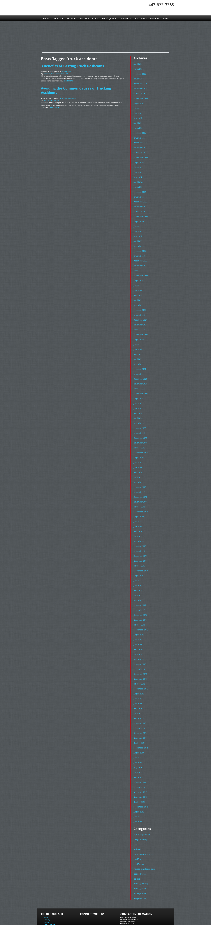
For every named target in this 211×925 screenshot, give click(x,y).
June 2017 (137, 571)
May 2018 (137, 518)
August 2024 (138, 159)
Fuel (135, 823)
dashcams (47, 73)
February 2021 (139, 360)
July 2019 (136, 451)
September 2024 (139, 155)
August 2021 (138, 332)
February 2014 (139, 762)
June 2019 (137, 456)
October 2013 (138, 781)
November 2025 (139, 88)
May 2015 (137, 690)
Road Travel (138, 837)
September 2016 (139, 614)
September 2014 (139, 729)
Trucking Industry (140, 861)
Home (46, 18)
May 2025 (137, 116)
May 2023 (137, 231)
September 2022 (139, 269)
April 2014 (137, 753)
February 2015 (139, 705)
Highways (137, 828)
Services (71, 18)
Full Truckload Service (139, 917)
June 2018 (137, 513)
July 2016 (136, 624)
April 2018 (137, 523)
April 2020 (137, 408)
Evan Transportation (141, 813)
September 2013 (139, 786)
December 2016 (139, 600)
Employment (108, 18)
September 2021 (139, 327)
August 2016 (138, 619)
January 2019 (138, 480)
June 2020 (137, 399)
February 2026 (139, 73)
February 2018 (139, 533)
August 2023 (138, 217)
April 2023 (137, 236)
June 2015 (137, 686)
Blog (164, 18)
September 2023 (139, 212)
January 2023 (138, 250)
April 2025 (137, 121)
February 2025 (139, 131)
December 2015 (139, 657)
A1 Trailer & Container (146, 18)
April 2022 (137, 293)
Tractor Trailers (139, 852)
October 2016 (138, 609)
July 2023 (136, 222)
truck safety (64, 73)
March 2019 (138, 470)
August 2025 (138, 102)
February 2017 (139, 590)
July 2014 (136, 738)
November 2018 (139, 490)
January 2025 (138, 136)
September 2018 (139, 499)
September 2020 (139, 384)
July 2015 (136, 681)
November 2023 (139, 203)
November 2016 (139, 604)
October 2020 (138, 380)
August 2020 (138, 389)
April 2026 (137, 64)
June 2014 (137, 743)
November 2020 (139, 375)
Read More (68, 80)
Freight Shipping (139, 818)
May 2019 (137, 461)
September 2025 (139, 97)
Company (58, 18)
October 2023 (138, 207)
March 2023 (138, 241)
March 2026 (138, 68)
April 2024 (137, 179)
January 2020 (138, 423)
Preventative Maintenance (68, 93)
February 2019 (139, 475)
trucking (56, 95)
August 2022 (138, 274)
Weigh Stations (139, 876)
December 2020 (139, 370)
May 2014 (137, 748)
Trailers (136, 857)
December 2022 (139, 255)
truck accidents (56, 73)
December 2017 (139, 542)
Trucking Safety (66, 71)
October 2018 (138, 494)
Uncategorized (139, 871)
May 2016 (137, 633)
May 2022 (137, 289)
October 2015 (138, 667)
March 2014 (138, 758)
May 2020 (137, 403)
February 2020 (139, 418)
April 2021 (137, 351)
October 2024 (138, 150)
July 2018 (136, 509)
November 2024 (139, 145)
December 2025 (139, 83)
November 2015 (139, 662)
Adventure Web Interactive (136, 923)
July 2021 (136, 336)
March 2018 (138, 528)
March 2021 (138, 356)
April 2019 (137, 466)
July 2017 (136, 566)
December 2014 (139, 714)
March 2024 (138, 183)
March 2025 (138, 126)
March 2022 (138, 298)
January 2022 (138, 308)
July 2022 (136, 279)
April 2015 (137, 695)
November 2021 (139, 317)
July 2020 (136, 394)
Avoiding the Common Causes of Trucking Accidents (83, 87)
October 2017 (138, 552)
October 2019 (138, 437)
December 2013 (139, 772)
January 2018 (138, 537)
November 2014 (139, 719)
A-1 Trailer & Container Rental (121, 917)
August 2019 (138, 446)
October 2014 (138, 724)
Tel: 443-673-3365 (126, 903)
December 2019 (139, 427)
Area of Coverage (88, 18)
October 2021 (138, 322)
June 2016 (137, 628)
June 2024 (137, 169)
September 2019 (139, 442)
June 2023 (137, 226)
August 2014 (138, 734)
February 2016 (139, 647)
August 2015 (138, 676)
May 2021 (137, 346)
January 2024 (138, 193)
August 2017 (138, 561)
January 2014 (138, 767)
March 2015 (138, 700)
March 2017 (138, 585)
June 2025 (137, 112)
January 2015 (138, 710)
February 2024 (139, 188)
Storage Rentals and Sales (143, 847)
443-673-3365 (161, 5)
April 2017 (137, 581)
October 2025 (138, 92)
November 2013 (139, 777)
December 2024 (139, 140)
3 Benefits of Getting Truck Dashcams (71, 65)
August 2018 (138, 504)
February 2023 (139, 246)
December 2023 (139, 198)
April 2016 (137, 638)
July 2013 (136, 796)
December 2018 (139, 485)
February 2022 (139, 303)
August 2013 (138, 791)
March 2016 (138, 643)
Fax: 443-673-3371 (126, 905)
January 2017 (138, 595)
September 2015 (139, 671)
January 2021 (138, 365)
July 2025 (136, 107)
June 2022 (137, 284)
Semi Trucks (138, 842)
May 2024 (137, 174)
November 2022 (139, 260)
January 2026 (138, 78)
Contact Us (125, 18)
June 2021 (137, 341)
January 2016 (138, 652)
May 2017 (137, 576)
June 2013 (137, 801)
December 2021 (139, 313)
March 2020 (138, 413)
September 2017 (139, 557)
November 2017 (139, 547)
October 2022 (138, 265)
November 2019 (139, 432)
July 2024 (136, 164)
